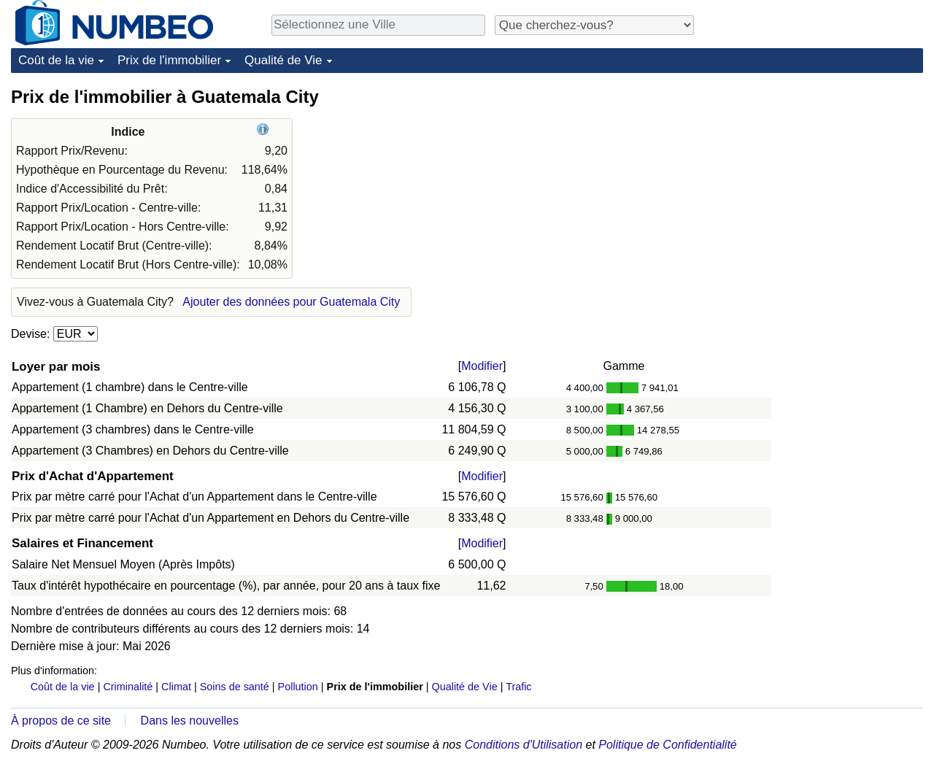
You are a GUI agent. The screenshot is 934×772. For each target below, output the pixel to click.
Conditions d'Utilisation (523, 744)
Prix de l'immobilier (169, 60)
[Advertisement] (813, 176)
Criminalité (128, 686)
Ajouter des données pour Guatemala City (291, 302)
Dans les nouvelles (190, 720)
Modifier (482, 366)
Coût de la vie (56, 60)
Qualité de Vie (283, 60)
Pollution (298, 686)
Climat (176, 686)
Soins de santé (234, 686)
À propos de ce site (61, 720)
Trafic (518, 686)
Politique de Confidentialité (667, 744)
